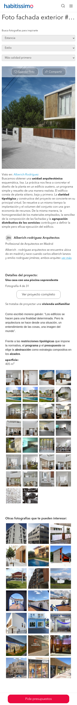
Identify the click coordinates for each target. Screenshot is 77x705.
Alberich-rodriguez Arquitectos (37, 237)
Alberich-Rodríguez (26, 174)
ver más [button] (66, 258)
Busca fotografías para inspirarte (20, 30)
